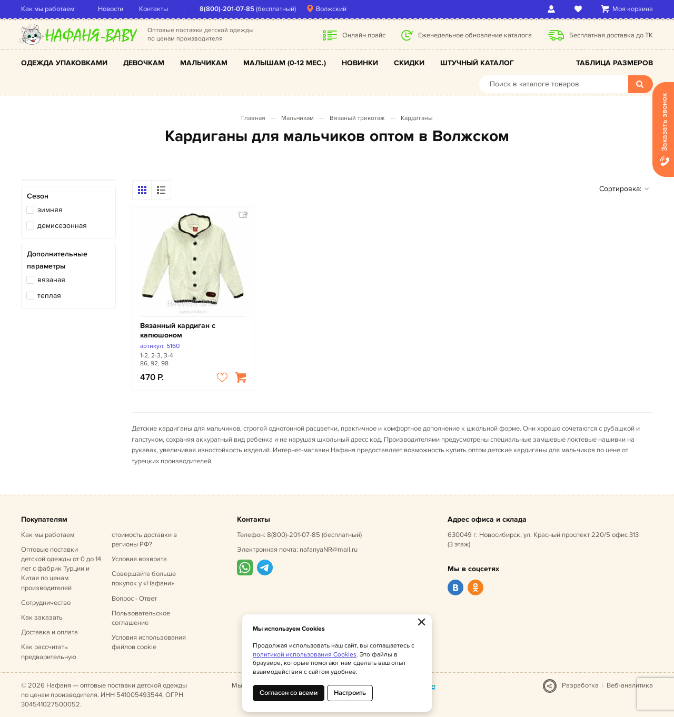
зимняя (50, 209)
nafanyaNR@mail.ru (329, 549)
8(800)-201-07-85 (227, 9)
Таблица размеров (614, 62)
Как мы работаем (47, 9)
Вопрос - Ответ (134, 598)
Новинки (360, 62)
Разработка (580, 685)
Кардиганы (417, 118)
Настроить (350, 693)
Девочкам (143, 62)
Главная (253, 118)
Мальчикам (203, 62)
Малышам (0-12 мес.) (284, 62)
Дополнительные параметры (57, 260)
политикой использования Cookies (304, 655)
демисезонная (62, 225)
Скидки (409, 62)
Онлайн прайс (363, 35)
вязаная (51, 279)
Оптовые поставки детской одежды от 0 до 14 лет (61, 568)
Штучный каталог (477, 62)
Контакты (153, 9)
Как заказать (42, 617)
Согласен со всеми (289, 693)
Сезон (37, 196)
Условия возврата (139, 559)
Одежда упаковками (64, 62)
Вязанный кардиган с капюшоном (177, 330)
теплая (49, 295)
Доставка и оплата (49, 632)
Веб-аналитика (630, 685)
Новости (110, 9)
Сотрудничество (46, 603)
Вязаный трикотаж (357, 118)
